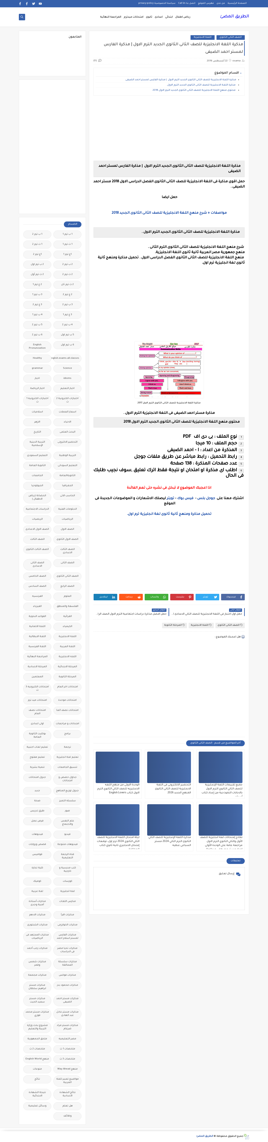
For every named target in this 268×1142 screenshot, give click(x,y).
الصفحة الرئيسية (237, 3)
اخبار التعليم (67, 388)
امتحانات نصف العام (37, 712)
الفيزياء (37, 606)
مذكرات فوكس (67, 975)
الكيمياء (67, 626)
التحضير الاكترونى (67, 442)
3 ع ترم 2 (37, 304)
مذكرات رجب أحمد (37, 948)
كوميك (37, 881)
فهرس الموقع (206, 3)
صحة (37, 801)
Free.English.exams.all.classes (66, 358)
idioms (67, 378)
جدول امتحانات (37, 777)
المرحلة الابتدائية (67, 667)
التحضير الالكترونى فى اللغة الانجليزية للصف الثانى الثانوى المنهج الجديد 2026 (173, 788)
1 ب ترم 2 (37, 234)
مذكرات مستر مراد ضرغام (67, 1027)
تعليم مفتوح (37, 757)
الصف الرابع (67, 586)
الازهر (37, 422)
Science (67, 368)
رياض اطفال (182, 17)
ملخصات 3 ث (67, 1059)
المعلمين (37, 677)
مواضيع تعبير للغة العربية (67, 1081)
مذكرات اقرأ (67, 915)
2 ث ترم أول (37, 274)
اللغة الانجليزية (202, 37)
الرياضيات (67, 519)
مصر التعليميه (67, 1039)
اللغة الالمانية (37, 626)
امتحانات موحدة (67, 700)
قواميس (37, 854)
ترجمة (67, 747)
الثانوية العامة (37, 465)
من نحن (220, 3)
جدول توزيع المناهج (67, 791)
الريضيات (37, 519)
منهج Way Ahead (67, 1069)
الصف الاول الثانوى (67, 539)
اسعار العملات (67, 412)
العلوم (67, 596)
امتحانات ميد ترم (37, 700)
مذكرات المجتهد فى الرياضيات (37, 937)
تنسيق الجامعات (67, 767)
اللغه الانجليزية (67, 656)
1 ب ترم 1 (67, 234)
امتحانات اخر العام (67, 687)
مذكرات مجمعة (37, 975)
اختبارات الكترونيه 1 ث (37, 400)
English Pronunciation (37, 347)
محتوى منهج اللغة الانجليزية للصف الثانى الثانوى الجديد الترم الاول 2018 (194, 90)
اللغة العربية (67, 646)
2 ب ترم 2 (67, 264)
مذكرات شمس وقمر (37, 964)
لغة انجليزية (67, 891)
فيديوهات (37, 834)
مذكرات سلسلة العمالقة (67, 964)
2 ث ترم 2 (67, 274)
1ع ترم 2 (37, 254)
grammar (37, 368)
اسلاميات (37, 412)
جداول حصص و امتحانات (67, 779)
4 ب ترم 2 (67, 325)
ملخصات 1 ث (67, 1049)
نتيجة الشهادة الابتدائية (37, 1094)
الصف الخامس (37, 576)
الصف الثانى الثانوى (231, 37)
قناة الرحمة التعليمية (67, 856)
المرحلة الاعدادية (37, 667)
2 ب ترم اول (37, 264)
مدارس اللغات (67, 901)
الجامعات (37, 475)
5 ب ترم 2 (37, 325)
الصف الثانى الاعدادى (37, 565)
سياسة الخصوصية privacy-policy (156, 3)
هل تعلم (67, 1106)
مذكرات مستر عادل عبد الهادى (67, 1014)
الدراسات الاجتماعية (37, 509)
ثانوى (149, 17)
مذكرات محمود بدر (67, 985)
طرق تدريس (37, 811)
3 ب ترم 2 (67, 304)
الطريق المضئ (234, 16)
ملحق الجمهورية (37, 1039)
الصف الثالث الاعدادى (67, 551)
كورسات (67, 881)
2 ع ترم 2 (67, 294)
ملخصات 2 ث (37, 1049)
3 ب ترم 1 (37, 294)
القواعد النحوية (37, 616)
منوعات (37, 1069)
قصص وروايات (37, 844)
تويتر (170, 498)
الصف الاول (67, 529)
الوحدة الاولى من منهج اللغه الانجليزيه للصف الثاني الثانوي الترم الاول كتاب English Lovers (118, 788)
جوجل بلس (206, 498)
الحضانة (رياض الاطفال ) (37, 498)
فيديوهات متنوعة (67, 844)
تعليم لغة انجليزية (68, 757)
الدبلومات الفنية (67, 509)
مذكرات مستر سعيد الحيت (37, 1000)
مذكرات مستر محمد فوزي (37, 1014)
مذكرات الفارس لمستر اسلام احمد (67, 937)
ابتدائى (169, 17)
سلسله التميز (67, 801)
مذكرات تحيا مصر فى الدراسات (67, 950)
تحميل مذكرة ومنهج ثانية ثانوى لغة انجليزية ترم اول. (169, 514)
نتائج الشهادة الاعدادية (67, 1094)
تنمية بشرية (37, 767)
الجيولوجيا (37, 485)
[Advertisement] (169, 128)
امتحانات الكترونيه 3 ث (37, 689)
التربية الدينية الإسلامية (37, 444)
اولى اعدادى (37, 723)
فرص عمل (37, 821)
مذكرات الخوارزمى (67, 925)
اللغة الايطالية (37, 636)
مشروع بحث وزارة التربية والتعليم (37, 1027)
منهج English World (37, 1059)
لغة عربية (37, 891)
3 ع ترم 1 (67, 314)
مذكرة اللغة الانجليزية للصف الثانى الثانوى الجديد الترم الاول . (201, 85)
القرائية (67, 616)
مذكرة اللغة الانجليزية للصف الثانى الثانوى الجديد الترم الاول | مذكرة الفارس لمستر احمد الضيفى (180, 80)
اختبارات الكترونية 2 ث (67, 400)
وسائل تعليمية (37, 1106)
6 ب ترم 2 (37, 335)
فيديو (67, 834)
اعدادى (159, 17)
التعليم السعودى (37, 455)
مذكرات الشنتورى (37, 925)
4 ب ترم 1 (37, 314)
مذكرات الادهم (37, 915)
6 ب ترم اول (67, 345)
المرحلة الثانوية (174, 625)
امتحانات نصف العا (67, 710)
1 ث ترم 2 (37, 244)
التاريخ (37, 432)
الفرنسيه (37, 596)
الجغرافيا (67, 485)
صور (67, 811)
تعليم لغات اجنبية (37, 747)
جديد (37, 791)
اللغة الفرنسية (37, 646)
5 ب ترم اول (67, 335)
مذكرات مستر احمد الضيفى (67, 1000)
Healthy (37, 358)
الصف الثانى (67, 563)
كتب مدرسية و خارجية (67, 870)
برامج (67, 734)
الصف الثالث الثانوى (37, 549)
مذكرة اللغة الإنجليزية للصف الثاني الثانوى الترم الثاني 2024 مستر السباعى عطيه (169, 841)
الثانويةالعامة (67, 475)
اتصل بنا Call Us (186, 3)
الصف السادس (37, 586)
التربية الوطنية (67, 455)
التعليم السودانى (67, 465)
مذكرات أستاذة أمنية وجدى (37, 903)
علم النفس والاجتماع (67, 823)
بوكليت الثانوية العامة (37, 736)
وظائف (67, 1116)
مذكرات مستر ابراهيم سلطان (37, 987)
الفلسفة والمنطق (67, 606)
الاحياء (67, 422)
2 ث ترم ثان (67, 284)
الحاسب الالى (67, 496)
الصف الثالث (37, 539)
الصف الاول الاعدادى (37, 529)
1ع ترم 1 (67, 254)
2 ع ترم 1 (37, 284)
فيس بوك (185, 498)
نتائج (37, 1079)
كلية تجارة (37, 868)
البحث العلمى (67, 432)
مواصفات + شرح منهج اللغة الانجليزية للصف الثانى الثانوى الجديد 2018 (169, 213)
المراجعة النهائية (110, 17)
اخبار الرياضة (37, 388)
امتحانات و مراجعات (67, 723)
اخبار (37, 378)
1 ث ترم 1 (67, 244)
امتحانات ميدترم (133, 17)
